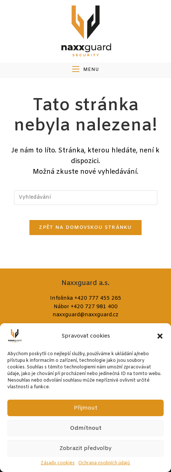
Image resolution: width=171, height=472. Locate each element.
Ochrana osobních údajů (104, 463)
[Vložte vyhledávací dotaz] (85, 197)
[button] (160, 336)
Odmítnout (85, 428)
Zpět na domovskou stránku (85, 227)
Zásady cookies (58, 463)
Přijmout (85, 408)
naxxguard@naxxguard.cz (85, 314)
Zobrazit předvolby (85, 448)
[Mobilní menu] (85, 69)
